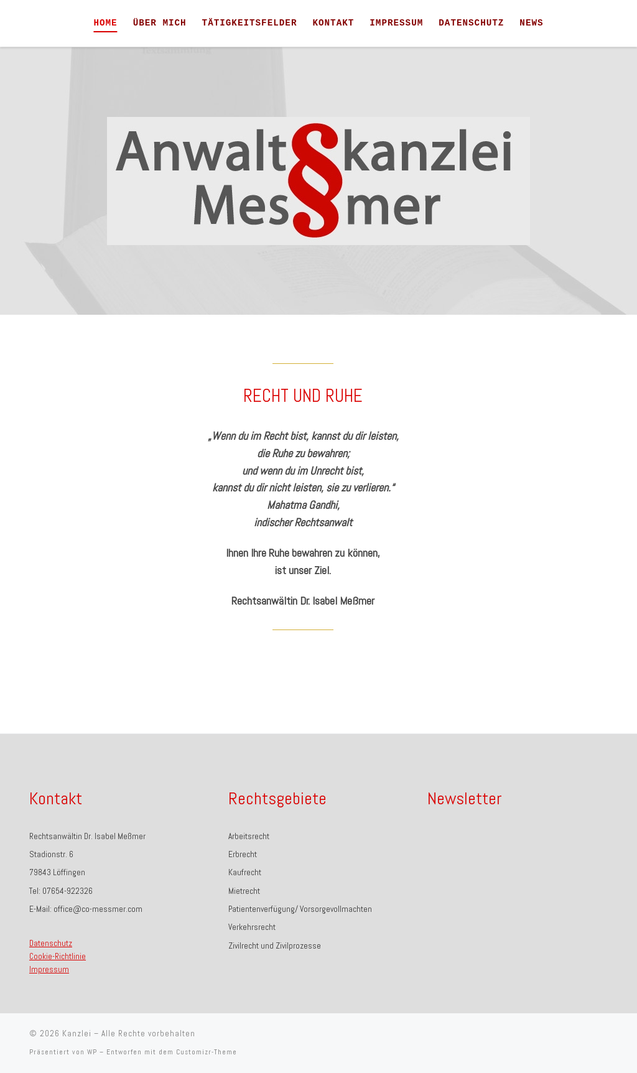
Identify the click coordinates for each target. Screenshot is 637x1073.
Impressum (49, 969)
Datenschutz (50, 943)
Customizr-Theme (206, 1051)
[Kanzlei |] (51, 23)
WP (92, 1051)
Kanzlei (76, 1033)
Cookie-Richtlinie (57, 956)
